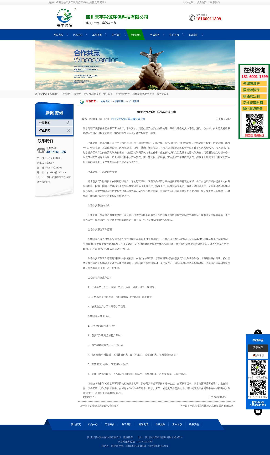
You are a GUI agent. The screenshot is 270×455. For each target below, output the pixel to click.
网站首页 (105, 101)
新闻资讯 (119, 101)
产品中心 (93, 424)
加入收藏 (188, 2)
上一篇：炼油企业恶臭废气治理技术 (99, 405)
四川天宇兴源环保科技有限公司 (128, 119)
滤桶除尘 (66, 94)
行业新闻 (44, 130)
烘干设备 (108, 94)
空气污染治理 (123, 94)
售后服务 (160, 424)
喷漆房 (77, 94)
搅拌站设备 (163, 94)
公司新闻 (44, 122)
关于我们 (126, 424)
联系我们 (215, 2)
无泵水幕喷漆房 (92, 94)
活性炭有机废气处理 (143, 94)
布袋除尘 (54, 94)
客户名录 (177, 424)
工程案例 (110, 424)
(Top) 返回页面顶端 (218, 397)
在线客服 (259, 355)
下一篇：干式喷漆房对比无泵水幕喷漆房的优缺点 (206, 405)
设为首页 (201, 2)
